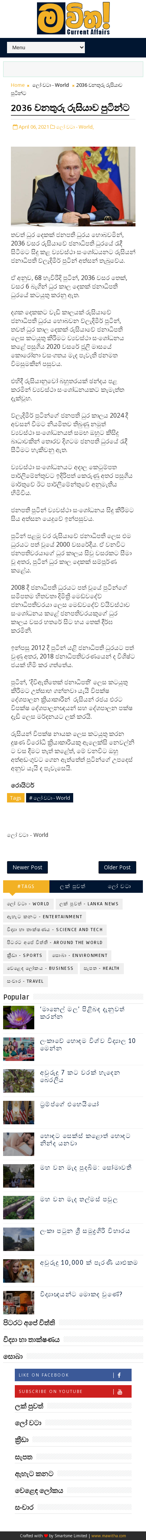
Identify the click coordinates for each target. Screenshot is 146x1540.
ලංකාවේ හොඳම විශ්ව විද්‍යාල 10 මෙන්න (88, 1044)
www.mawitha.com (108, 1535)
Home (18, 84)
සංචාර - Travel (25, 981)
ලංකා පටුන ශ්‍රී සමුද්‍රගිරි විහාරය (85, 1231)
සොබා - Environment (79, 955)
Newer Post (27, 867)
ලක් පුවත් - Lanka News (89, 904)
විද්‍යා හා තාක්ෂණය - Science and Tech (55, 930)
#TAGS (26, 886)
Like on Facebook (75, 1375)
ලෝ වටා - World (50, 84)
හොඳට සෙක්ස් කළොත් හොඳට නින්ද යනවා (85, 1139)
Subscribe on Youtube (75, 1392)
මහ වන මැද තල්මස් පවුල (79, 1199)
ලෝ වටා (119, 886)
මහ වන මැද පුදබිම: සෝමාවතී (86, 1168)
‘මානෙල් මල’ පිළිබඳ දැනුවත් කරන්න (82, 1013)
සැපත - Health (102, 968)
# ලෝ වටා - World (49, 797)
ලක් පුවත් (73, 886)
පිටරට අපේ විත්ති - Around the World (55, 943)
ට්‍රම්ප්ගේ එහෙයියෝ (69, 1104)
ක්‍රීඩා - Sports (25, 955)
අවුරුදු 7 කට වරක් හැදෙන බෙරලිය (80, 1076)
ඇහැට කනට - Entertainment (45, 917)
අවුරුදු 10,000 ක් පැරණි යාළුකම (89, 1263)
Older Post (117, 867)
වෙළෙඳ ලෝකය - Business (40, 968)
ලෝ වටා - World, (75, 126)
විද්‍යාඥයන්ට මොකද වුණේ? (81, 1294)
